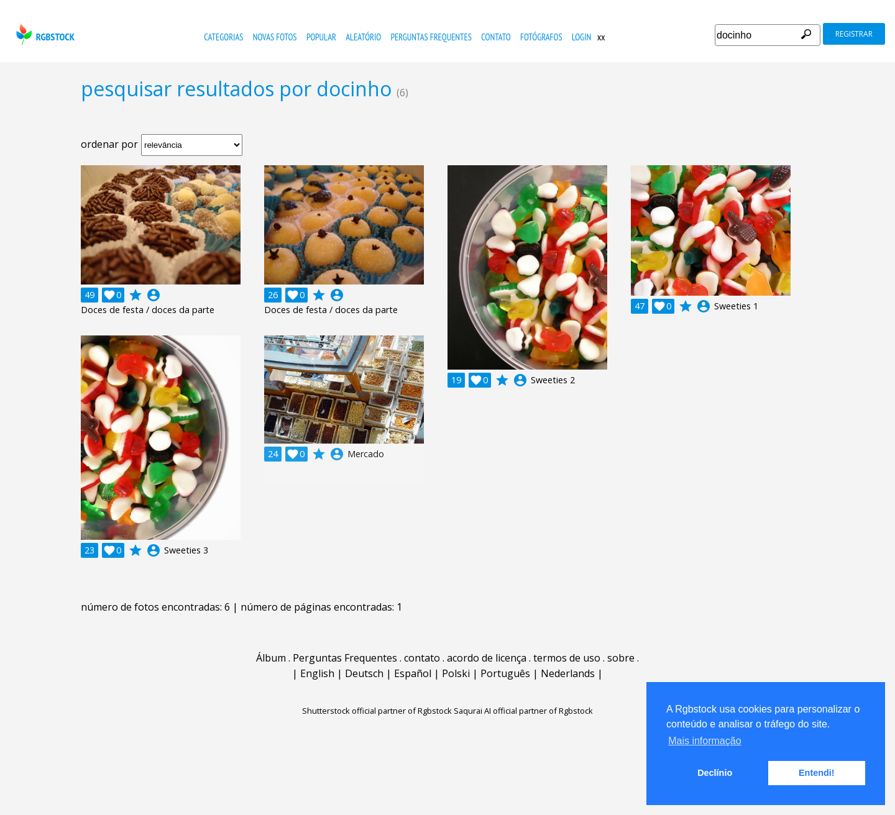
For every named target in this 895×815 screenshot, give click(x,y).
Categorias (223, 37)
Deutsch (364, 673)
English (317, 673)
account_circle (153, 295)
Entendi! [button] (817, 773)
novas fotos (275, 37)
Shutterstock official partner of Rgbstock (377, 710)
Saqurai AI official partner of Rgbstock (523, 710)
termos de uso (566, 658)
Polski (456, 673)
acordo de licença (486, 658)
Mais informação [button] (704, 740)
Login (581, 37)
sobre (621, 658)
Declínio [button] (714, 773)
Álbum (271, 658)
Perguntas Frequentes (431, 37)
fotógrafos (541, 37)
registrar (854, 34)
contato (495, 37)
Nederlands (568, 673)
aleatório (363, 37)
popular (321, 37)
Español (412, 673)
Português (505, 673)
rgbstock (44, 34)
